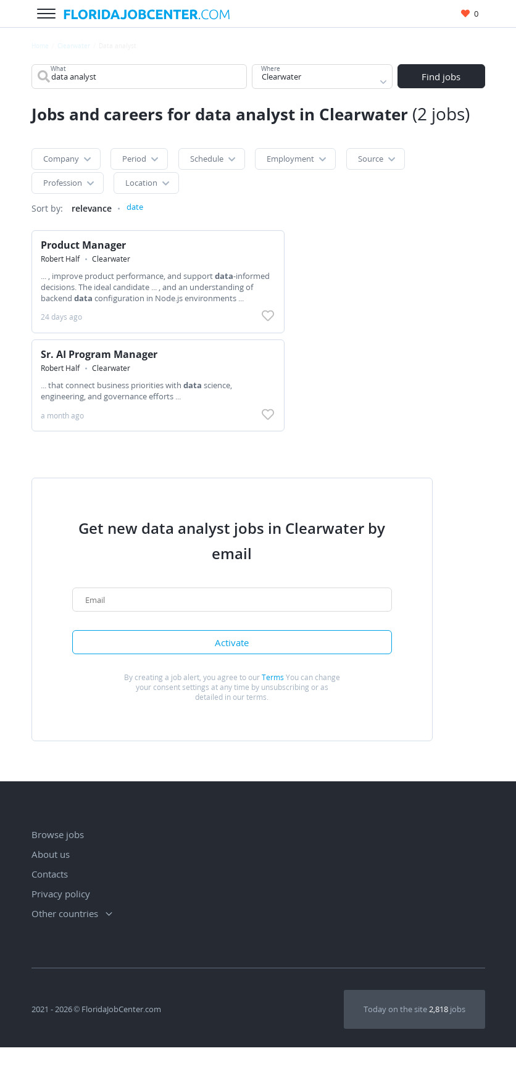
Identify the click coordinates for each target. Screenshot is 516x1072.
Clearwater (73, 45)
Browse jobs (57, 859)
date (136, 220)
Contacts (49, 898)
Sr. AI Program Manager (102, 369)
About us (50, 879)
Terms (273, 702)
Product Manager (86, 257)
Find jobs (441, 78)
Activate (235, 665)
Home (40, 45)
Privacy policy (60, 918)
